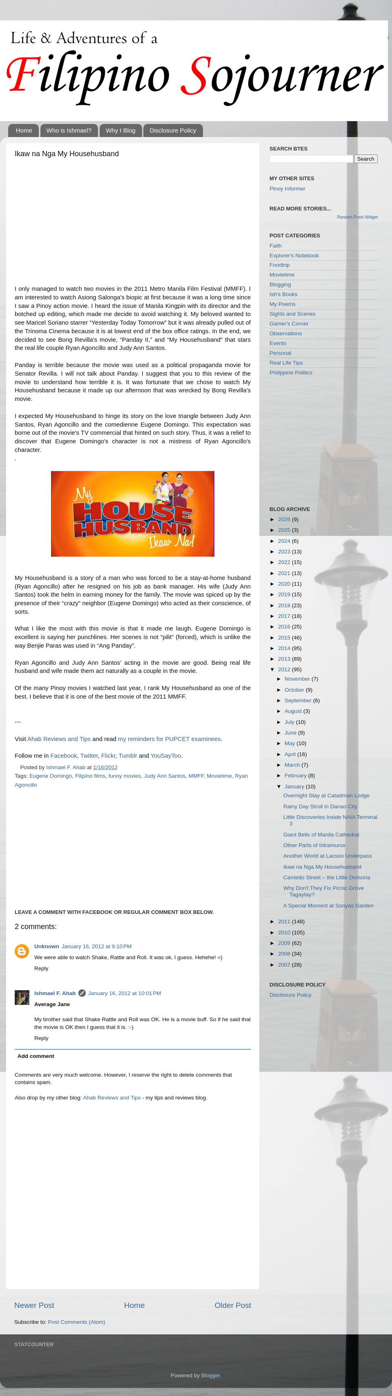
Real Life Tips (286, 363)
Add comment (36, 1056)
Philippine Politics (291, 372)
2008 (285, 954)
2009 (285, 943)
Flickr (108, 755)
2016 (285, 627)
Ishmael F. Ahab (55, 993)
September (299, 700)
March (293, 765)
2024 (285, 541)
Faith (276, 246)
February (296, 775)
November (298, 679)
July (290, 722)
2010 (285, 932)
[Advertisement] (133, 223)
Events (278, 343)
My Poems (283, 304)
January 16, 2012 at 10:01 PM (124, 993)
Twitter (89, 755)
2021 (285, 573)
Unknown (46, 946)
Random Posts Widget (357, 217)
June (291, 733)
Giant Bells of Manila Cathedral (321, 835)
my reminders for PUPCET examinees (169, 739)
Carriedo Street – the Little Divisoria (326, 877)
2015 (285, 638)
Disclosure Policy (172, 130)
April (291, 754)
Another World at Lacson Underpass (327, 856)
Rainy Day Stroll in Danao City (320, 806)
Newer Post (34, 1305)
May (290, 743)
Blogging (280, 284)
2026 (285, 519)
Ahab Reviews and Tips (59, 739)
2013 (285, 659)
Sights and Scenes (293, 314)
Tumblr (127, 755)
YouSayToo (166, 755)
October (295, 690)
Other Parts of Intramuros (314, 845)
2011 (285, 921)
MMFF (196, 776)
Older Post (233, 1305)
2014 (285, 648)
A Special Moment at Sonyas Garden (328, 906)
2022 (285, 562)
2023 (285, 552)
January (295, 786)
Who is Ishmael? (69, 130)
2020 (285, 584)
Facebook (63, 755)
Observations (286, 333)
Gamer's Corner (289, 324)
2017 (285, 616)
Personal (280, 353)
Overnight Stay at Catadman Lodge (326, 795)
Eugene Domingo (50, 776)
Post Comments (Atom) (76, 1322)
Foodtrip (280, 265)
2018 (285, 605)
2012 (285, 669)
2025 (285, 530)
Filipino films (90, 776)
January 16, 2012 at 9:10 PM (97, 946)
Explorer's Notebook (294, 255)
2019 (285, 594)
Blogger (210, 1375)
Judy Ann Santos (164, 776)
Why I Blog (121, 130)
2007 (285, 965)
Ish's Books (284, 294)
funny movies (125, 776)
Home (24, 130)
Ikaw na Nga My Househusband (322, 867)
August (294, 711)
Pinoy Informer (287, 189)
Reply (41, 968)
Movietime (219, 776)
